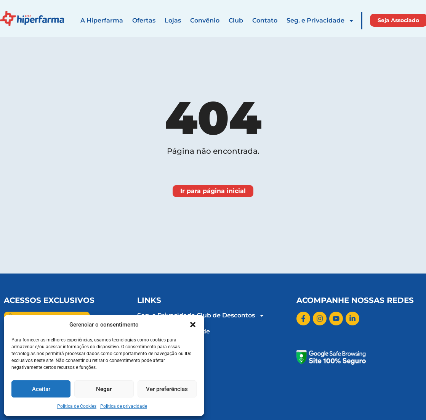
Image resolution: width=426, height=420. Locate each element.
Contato (264, 20)
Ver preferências (167, 389)
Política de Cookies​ (76, 406)
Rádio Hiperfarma (165, 363)
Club (236, 20)
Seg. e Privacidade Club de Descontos (201, 315)
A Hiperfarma (101, 20)
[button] (193, 324)
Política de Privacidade (173, 331)
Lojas (173, 20)
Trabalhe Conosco (165, 347)
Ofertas (143, 20)
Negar (104, 389)
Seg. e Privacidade (320, 20)
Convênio (204, 20)
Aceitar (41, 389)
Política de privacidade (123, 406)
